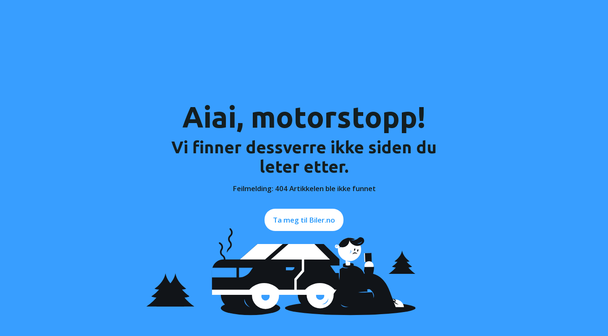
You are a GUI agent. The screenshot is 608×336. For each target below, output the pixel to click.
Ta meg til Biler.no (304, 220)
